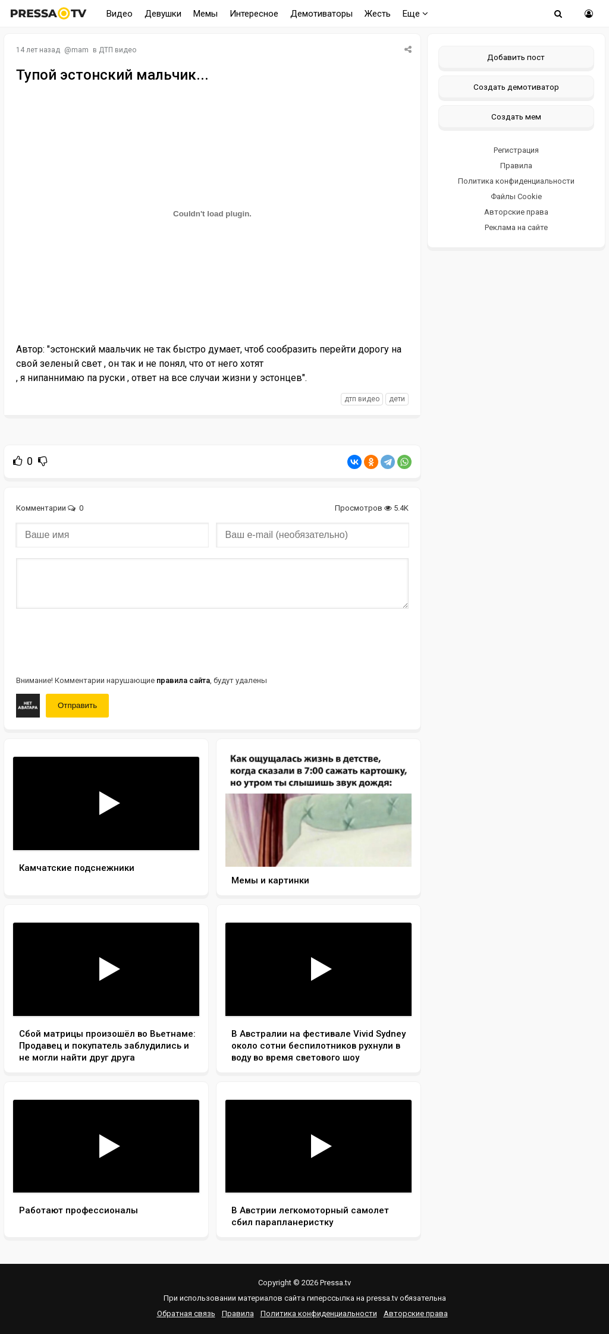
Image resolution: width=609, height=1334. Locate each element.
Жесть (378, 13)
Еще (415, 13)
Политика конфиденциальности (516, 181)
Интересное (254, 13)
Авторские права (516, 211)
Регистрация (516, 150)
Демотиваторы (321, 13)
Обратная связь (186, 1313)
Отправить (77, 705)
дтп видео (361, 399)
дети (397, 399)
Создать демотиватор (516, 87)
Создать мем (516, 116)
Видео (119, 13)
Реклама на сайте (516, 227)
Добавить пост (516, 57)
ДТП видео (117, 50)
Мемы (205, 13)
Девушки (163, 13)
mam (80, 50)
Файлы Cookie (516, 196)
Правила (516, 165)
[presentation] (106, 641)
